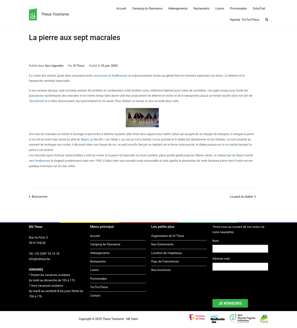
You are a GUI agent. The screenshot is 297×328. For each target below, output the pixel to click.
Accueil (121, 8)
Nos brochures (161, 270)
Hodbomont (119, 75)
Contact (95, 295)
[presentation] (243, 282)
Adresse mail (221, 258)
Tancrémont (36, 101)
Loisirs (219, 8)
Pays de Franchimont (165, 261)
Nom (215, 241)
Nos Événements (162, 244)
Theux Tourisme (55, 14)
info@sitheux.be (39, 259)
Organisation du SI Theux (167, 236)
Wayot (85, 139)
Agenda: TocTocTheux (244, 19)
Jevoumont (100, 75)
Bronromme (39, 196)
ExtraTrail (259, 8)
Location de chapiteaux (166, 253)
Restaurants (202, 8)
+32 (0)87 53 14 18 (46, 254)
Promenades (238, 8)
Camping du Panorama (147, 8)
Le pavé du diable (241, 196)
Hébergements (177, 8)
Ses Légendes (54, 66)
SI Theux (78, 66)
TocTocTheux (99, 287)
